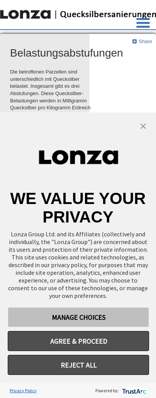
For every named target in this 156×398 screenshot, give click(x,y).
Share (142, 41)
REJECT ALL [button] (79, 365)
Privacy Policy (23, 390)
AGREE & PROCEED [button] (78, 341)
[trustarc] (133, 390)
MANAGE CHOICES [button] (78, 317)
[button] (143, 125)
